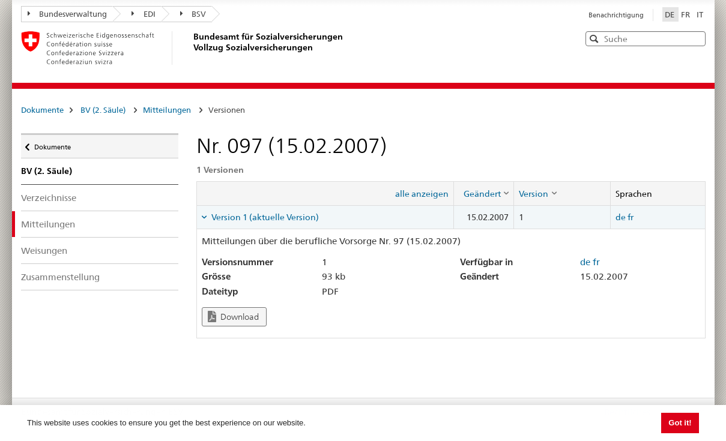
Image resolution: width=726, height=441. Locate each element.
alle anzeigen (422, 194)
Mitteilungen (167, 110)
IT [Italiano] (700, 14)
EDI (144, 14)
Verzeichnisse (48, 197)
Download (233, 316)
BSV (193, 14)
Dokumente (42, 110)
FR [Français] (686, 14)
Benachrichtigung (616, 15)
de (621, 217)
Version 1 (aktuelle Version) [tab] (264, 217)
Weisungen (44, 250)
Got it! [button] (679, 422)
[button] (695, 38)
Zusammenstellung (60, 277)
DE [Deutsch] (670, 14)
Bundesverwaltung (67, 14)
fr (631, 217)
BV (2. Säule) (103, 110)
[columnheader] (484, 193)
